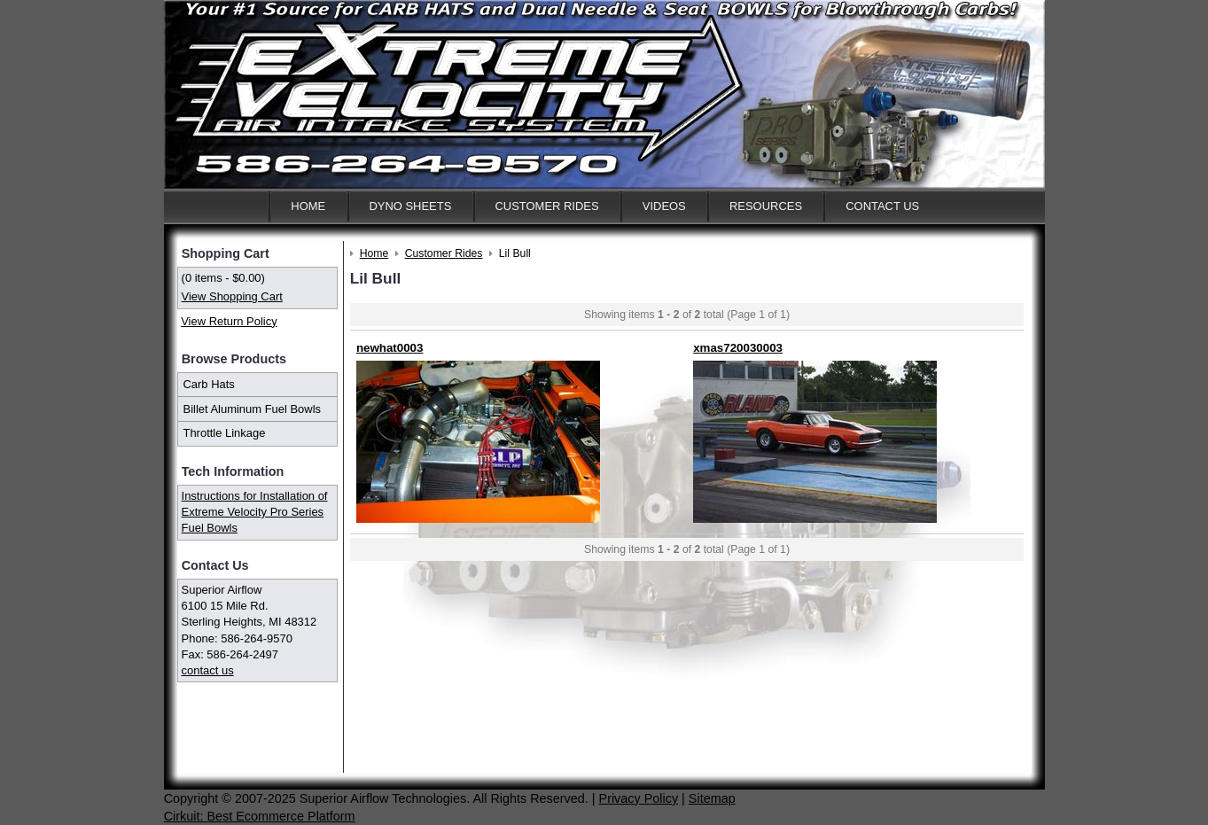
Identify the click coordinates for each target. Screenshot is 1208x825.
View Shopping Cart (232, 296)
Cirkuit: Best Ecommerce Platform (259, 816)
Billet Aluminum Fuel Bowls (252, 409)
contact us (208, 670)
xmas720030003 (738, 347)
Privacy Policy (639, 798)
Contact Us (882, 206)
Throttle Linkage (224, 433)
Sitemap (712, 798)
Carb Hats (209, 384)
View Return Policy (229, 321)
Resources (765, 206)
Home (308, 206)
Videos (664, 206)
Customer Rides (547, 206)
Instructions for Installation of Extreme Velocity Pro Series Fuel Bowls (255, 511)
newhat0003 (390, 347)
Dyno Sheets (410, 206)
